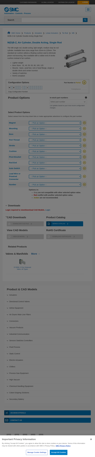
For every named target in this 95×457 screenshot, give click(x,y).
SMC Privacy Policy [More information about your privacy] (63, 451)
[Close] (91, 444)
